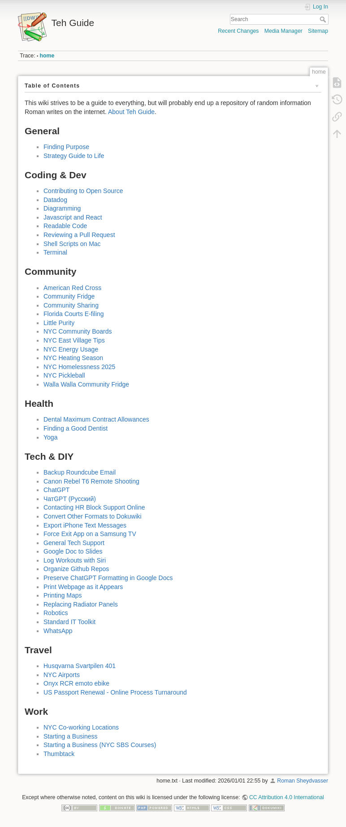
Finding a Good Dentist (75, 428)
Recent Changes (238, 31)
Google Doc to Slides (73, 551)
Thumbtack (58, 753)
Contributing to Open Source (83, 190)
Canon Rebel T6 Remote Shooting (91, 481)
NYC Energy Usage (70, 349)
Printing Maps (62, 595)
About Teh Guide (131, 111)
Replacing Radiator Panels (80, 604)
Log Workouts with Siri (74, 560)
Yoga (50, 437)
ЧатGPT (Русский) (69, 498)
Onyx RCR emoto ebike (76, 683)
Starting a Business (70, 736)
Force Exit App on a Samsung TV (89, 533)
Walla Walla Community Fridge (86, 384)
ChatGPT (56, 489)
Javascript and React (72, 217)
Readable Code (65, 225)
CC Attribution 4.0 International (286, 797)
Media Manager (283, 31)
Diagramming (62, 208)
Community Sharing (71, 305)
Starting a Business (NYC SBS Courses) (99, 744)
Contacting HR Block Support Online (94, 507)
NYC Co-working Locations (81, 727)
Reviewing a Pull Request (79, 234)
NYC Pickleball (64, 375)
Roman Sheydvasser (302, 781)
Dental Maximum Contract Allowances (96, 419)
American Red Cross (72, 287)
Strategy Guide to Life (73, 155)
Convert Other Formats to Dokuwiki (92, 516)
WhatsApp (58, 630)
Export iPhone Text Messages (84, 525)
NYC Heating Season (73, 357)
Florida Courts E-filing (73, 313)
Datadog (55, 199)
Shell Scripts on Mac (72, 243)
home (47, 56)
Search (324, 19)
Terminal (55, 252)
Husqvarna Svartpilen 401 (79, 665)
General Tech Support (73, 542)
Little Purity (58, 322)
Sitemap (318, 31)
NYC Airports (61, 674)
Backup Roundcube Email (79, 472)
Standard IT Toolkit (69, 621)
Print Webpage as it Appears (83, 586)
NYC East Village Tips (74, 340)
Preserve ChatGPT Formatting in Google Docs (108, 577)
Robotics (55, 612)
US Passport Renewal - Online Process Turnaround (115, 692)
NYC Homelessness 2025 (79, 366)
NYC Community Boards (77, 331)
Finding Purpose (66, 146)
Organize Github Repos (76, 568)
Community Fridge (69, 296)
